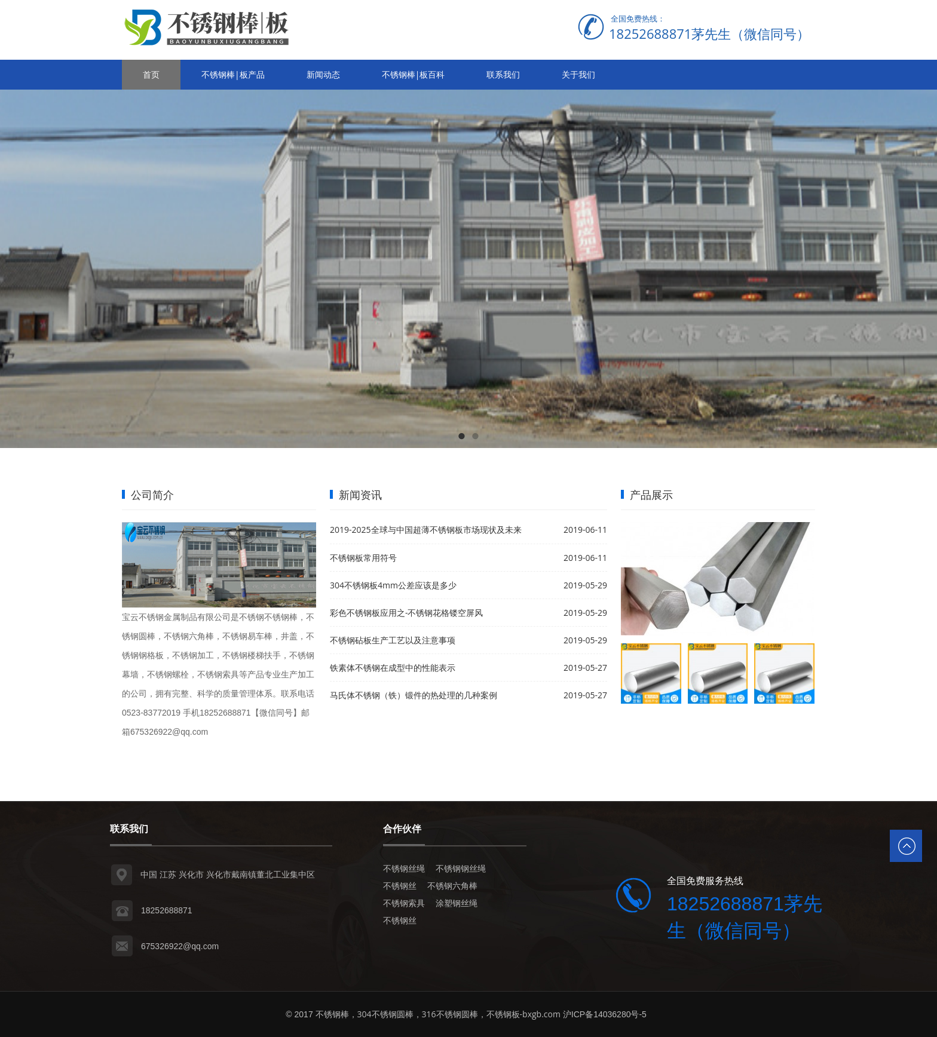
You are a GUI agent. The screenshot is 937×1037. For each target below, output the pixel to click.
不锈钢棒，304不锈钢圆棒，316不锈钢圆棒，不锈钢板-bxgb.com (438, 1014)
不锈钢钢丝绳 (461, 868)
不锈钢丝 (400, 885)
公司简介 (152, 494)
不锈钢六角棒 (452, 885)
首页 (151, 74)
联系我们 (503, 74)
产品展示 (651, 494)
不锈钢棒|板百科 (413, 74)
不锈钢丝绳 (404, 868)
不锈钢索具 (404, 903)
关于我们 (578, 74)
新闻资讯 (360, 494)
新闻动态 (323, 74)
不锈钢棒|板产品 (233, 74)
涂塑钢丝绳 (456, 903)
